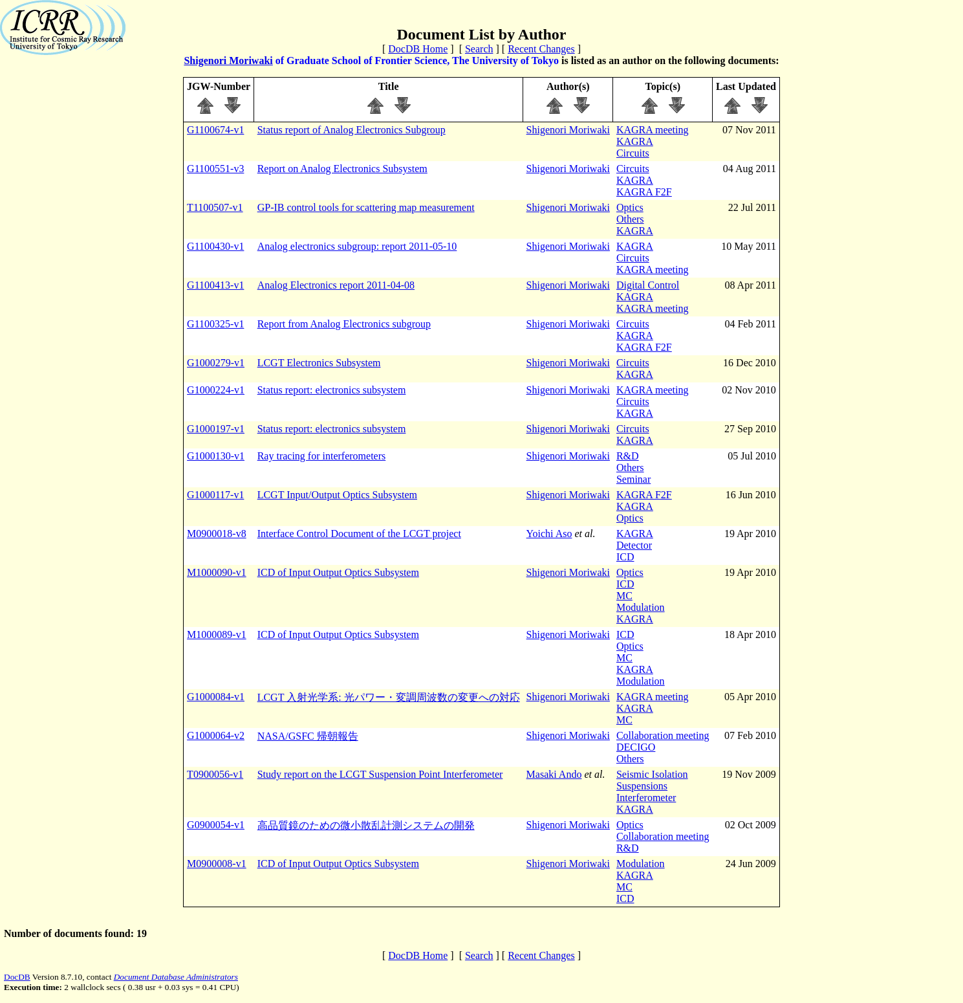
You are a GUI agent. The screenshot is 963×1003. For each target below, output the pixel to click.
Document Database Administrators (176, 977)
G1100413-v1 (215, 285)
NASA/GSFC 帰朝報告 (307, 736)
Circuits (632, 153)
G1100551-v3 (215, 168)
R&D (627, 455)
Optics (630, 207)
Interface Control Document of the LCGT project (359, 533)
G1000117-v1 (215, 494)
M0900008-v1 (216, 863)
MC (624, 595)
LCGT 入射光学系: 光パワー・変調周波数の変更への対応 (388, 697)
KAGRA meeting (652, 129)
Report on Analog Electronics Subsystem (342, 168)
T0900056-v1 (215, 774)
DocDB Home (418, 48)
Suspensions (641, 785)
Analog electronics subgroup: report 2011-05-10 (357, 246)
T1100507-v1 (215, 207)
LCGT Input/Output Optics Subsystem (337, 494)
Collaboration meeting (662, 735)
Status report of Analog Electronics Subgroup (351, 129)
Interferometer (646, 797)
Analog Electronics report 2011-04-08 (336, 285)
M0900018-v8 (216, 533)
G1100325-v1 (215, 323)
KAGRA (634, 141)
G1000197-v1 (215, 428)
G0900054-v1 (215, 824)
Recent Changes (541, 48)
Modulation (640, 607)
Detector (634, 545)
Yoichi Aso (549, 533)
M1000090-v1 (216, 572)
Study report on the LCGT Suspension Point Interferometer (380, 774)
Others (630, 219)
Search (479, 48)
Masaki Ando (554, 774)
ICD (625, 556)
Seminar (633, 479)
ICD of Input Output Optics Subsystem (338, 572)
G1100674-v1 (215, 129)
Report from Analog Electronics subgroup (344, 323)
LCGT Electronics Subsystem (319, 362)
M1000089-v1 (216, 634)
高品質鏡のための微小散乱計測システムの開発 (366, 825)
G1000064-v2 (215, 735)
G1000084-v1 (215, 696)
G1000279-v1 (215, 362)
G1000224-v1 (215, 389)
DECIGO (635, 747)
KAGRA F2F (644, 191)
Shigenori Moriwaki (228, 60)
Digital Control (647, 285)
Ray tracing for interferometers (321, 455)
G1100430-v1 (215, 246)
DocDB (17, 977)
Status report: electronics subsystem (331, 389)
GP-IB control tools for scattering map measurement (366, 207)
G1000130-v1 (215, 455)
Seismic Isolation (652, 774)
